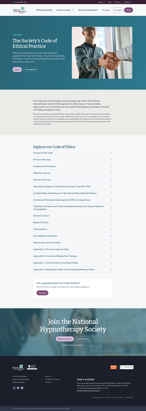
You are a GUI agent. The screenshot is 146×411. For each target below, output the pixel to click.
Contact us (48, 382)
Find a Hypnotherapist (20, 376)
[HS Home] (23, 10)
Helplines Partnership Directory (88, 390)
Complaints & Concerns (52, 379)
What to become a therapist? (73, 345)
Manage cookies (97, 397)
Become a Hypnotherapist (21, 379)
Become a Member (19, 382)
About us (48, 376)
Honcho (131, 397)
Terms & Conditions (118, 397)
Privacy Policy (107, 397)
